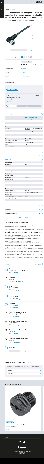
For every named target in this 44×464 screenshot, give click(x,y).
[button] (2, 2)
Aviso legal (20, 460)
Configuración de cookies (33, 460)
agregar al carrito (29, 106)
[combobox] (23, 370)
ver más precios (9, 101)
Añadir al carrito (23, 68)
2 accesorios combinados (26, 76)
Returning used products (27, 462)
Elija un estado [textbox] (10, 373)
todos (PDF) (37, 264)
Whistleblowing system (17, 462)
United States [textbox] (10, 370)
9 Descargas (24, 72)
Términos (14, 460)
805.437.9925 (22, 452)
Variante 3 (7, 63)
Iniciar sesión (9, 460)
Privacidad (25, 460)
